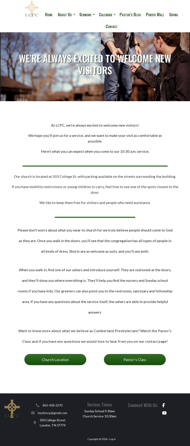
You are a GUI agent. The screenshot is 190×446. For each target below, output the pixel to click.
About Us (65, 14)
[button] (74, 14)
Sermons (85, 14)
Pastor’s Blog (130, 14)
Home (49, 14)
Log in (112, 439)
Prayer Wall (155, 14)
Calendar (105, 14)
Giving (173, 14)
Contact (112, 26)
